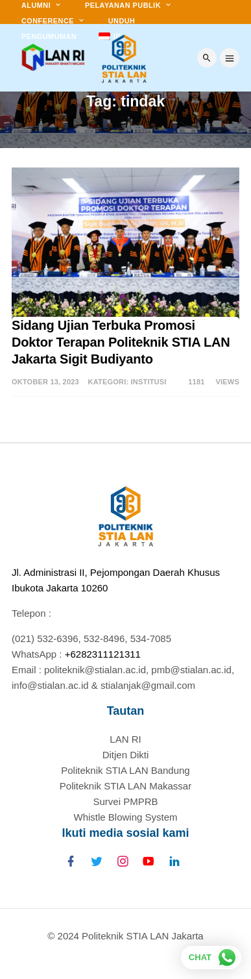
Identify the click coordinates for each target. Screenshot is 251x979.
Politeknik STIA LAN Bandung (125, 770)
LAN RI (125, 739)
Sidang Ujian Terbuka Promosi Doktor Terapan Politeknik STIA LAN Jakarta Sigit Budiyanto (122, 342)
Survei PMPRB (125, 801)
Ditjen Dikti (125, 754)
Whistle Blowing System (125, 817)
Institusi (149, 382)
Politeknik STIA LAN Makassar (125, 785)
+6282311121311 (103, 654)
